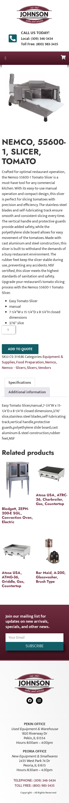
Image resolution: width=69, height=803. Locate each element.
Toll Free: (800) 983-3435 (39, 44)
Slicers (32, 368)
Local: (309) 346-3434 (37, 39)
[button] (5, 58)
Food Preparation (30, 362)
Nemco (50, 362)
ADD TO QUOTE (20, 349)
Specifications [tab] (19, 383)
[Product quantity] (8, 330)
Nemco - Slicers (14, 368)
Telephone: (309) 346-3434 (34, 780)
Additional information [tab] (27, 392)
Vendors (44, 368)
